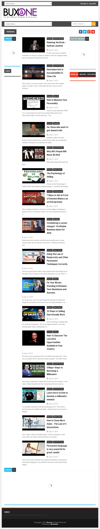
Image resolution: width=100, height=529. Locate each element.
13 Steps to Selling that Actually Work (56, 312)
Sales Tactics (58, 169)
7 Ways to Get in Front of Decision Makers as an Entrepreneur (57, 198)
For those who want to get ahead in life (57, 128)
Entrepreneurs (58, 191)
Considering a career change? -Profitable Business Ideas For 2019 (57, 228)
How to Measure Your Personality (57, 101)
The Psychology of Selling (56, 175)
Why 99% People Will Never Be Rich (56, 153)
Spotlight (56, 123)
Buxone (49, 38)
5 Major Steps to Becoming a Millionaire (55, 371)
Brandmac (54, 524)
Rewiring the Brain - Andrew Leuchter (56, 44)
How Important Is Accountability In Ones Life (55, 73)
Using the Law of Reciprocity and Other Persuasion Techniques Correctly (57, 259)
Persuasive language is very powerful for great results (57, 449)
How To (56, 96)
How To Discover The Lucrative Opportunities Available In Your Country (57, 342)
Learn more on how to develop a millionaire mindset (57, 396)
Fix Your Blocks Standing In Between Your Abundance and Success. (57, 287)
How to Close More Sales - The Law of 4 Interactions (56, 424)
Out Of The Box (58, 38)
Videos (56, 279)
